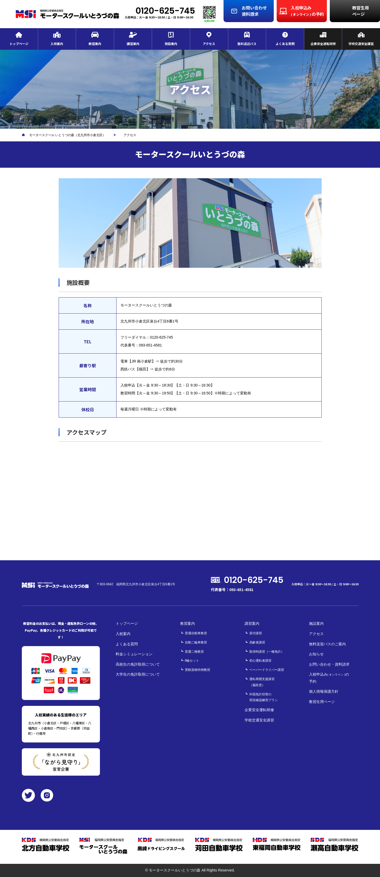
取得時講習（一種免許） (266, 651)
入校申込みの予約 (329, 677)
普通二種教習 (194, 651)
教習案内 (187, 623)
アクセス (316, 634)
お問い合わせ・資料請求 (329, 664)
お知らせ (316, 654)
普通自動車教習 (196, 633)
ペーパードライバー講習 (266, 670)
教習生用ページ (322, 702)
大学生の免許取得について (138, 674)
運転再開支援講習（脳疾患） (262, 682)
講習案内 (252, 623)
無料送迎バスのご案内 (327, 644)
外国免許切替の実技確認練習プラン (263, 697)
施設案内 (316, 623)
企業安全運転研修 (259, 710)
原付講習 (255, 633)
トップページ (127, 623)
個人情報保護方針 (323, 691)
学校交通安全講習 (259, 720)
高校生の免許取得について (138, 664)
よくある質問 (127, 644)
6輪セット (192, 660)
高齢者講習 (257, 642)
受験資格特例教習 (197, 670)
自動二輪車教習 (196, 642)
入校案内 (123, 634)
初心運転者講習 (260, 660)
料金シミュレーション (134, 654)
